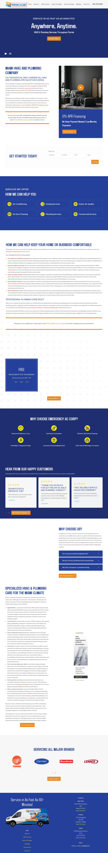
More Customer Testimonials (21, 513)
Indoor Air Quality (27, 840)
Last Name (64, 155)
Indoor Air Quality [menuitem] (57, 4)
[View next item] (9, 513)
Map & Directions (81, 810)
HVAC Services (27, 837)
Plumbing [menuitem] (78, 4)
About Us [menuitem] (36, 4)
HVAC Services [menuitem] (45, 4)
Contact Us (27, 851)
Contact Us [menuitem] (86, 4)
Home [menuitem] (30, 4)
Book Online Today (54, 38)
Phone (89, 155)
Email (76, 155)
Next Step (95, 162)
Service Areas (27, 847)
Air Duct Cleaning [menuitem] (69, 4)
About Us (27, 833)
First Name (51, 155)
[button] (10, 53)
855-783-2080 (98, 4)
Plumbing (27, 844)
